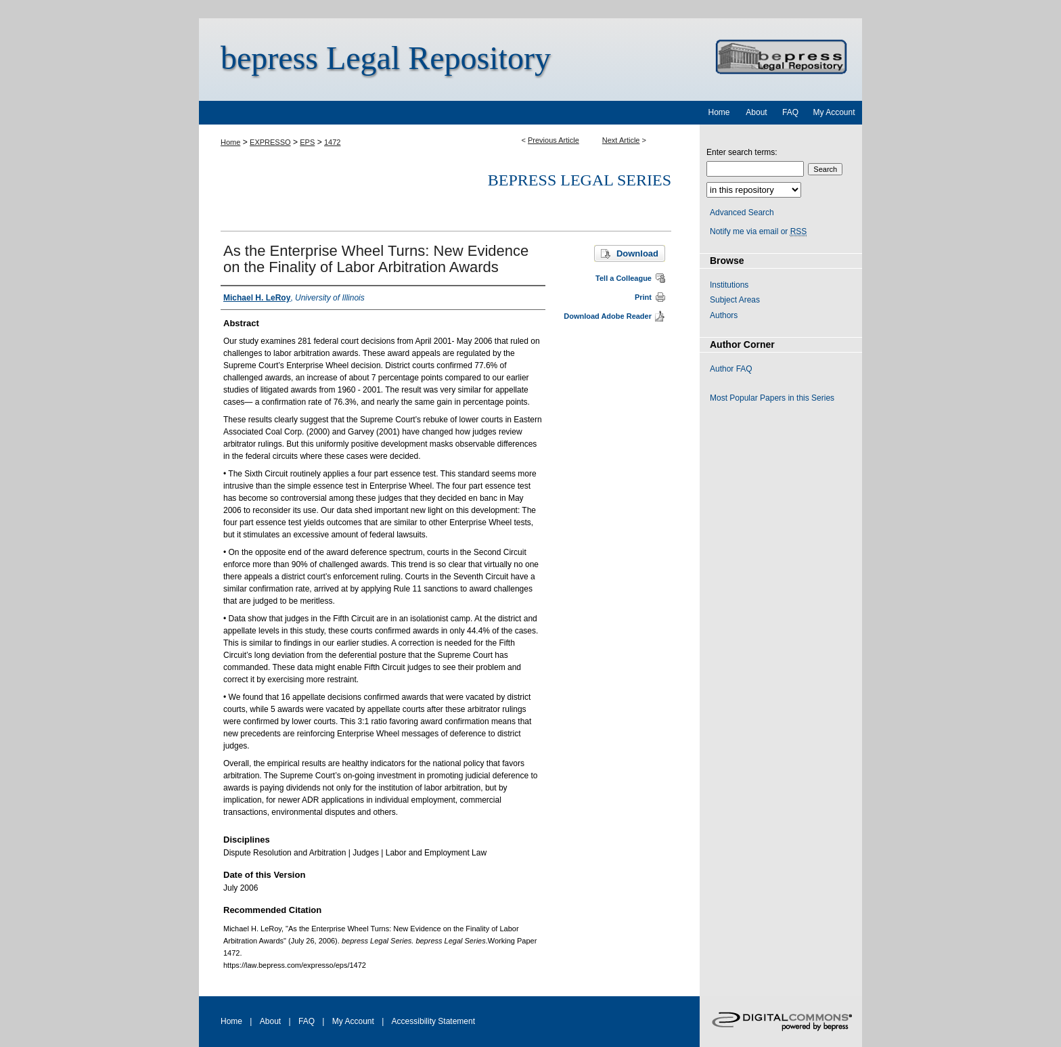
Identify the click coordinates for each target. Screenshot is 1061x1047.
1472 (332, 142)
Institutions (729, 285)
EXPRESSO (270, 142)
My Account (353, 1021)
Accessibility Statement (433, 1021)
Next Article (621, 140)
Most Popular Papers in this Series (772, 398)
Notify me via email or (758, 231)
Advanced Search (742, 212)
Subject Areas (735, 300)
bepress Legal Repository (386, 58)
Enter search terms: (741, 152)
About (270, 1021)
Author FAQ (731, 369)
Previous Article (553, 140)
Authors (724, 315)
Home (230, 142)
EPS (307, 142)
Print (643, 297)
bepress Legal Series (579, 180)
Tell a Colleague (623, 278)
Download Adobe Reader (608, 316)
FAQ (306, 1021)
